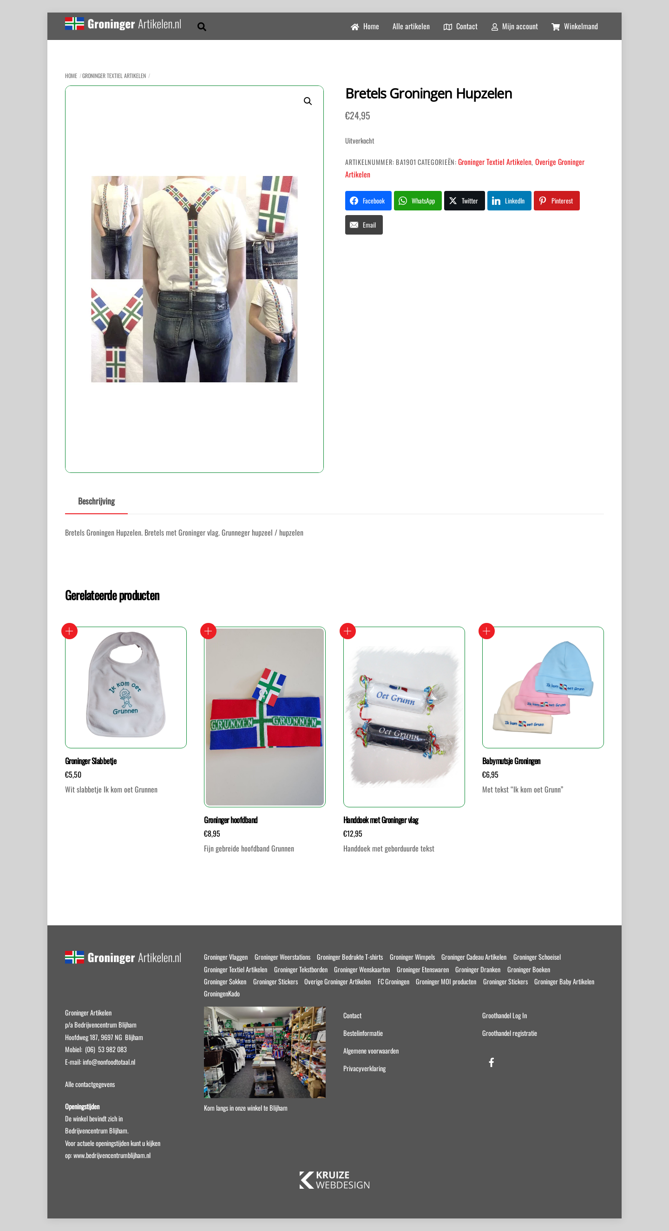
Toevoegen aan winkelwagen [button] (69, 631)
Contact (461, 26)
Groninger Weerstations (282, 957)
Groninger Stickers (275, 981)
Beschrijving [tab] (96, 501)
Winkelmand (574, 26)
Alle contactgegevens (90, 1084)
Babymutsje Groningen (511, 761)
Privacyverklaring (364, 1068)
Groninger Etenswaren (423, 969)
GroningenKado (222, 993)
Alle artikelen (411, 26)
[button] (308, 101)
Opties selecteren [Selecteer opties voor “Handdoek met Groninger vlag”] (348, 631)
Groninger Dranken (477, 969)
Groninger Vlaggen (226, 957)
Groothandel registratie (509, 1033)
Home (365, 26)
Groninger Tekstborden (301, 969)
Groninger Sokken (225, 981)
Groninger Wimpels (412, 957)
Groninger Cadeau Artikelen (473, 957)
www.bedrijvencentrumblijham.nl (112, 1155)
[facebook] (491, 1060)
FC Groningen (393, 981)
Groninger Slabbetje (90, 761)
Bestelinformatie (363, 1033)
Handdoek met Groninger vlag (380, 820)
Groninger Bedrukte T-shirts (350, 957)
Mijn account (515, 26)
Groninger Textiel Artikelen (114, 75)
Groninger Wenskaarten (362, 969)
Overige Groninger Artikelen (337, 981)
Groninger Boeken (528, 969)
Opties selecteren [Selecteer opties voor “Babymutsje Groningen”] (487, 631)
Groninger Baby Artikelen (564, 981)
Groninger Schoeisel (537, 957)
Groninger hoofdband (230, 820)
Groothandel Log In (504, 1015)
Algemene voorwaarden (371, 1050)
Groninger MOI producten (446, 981)
